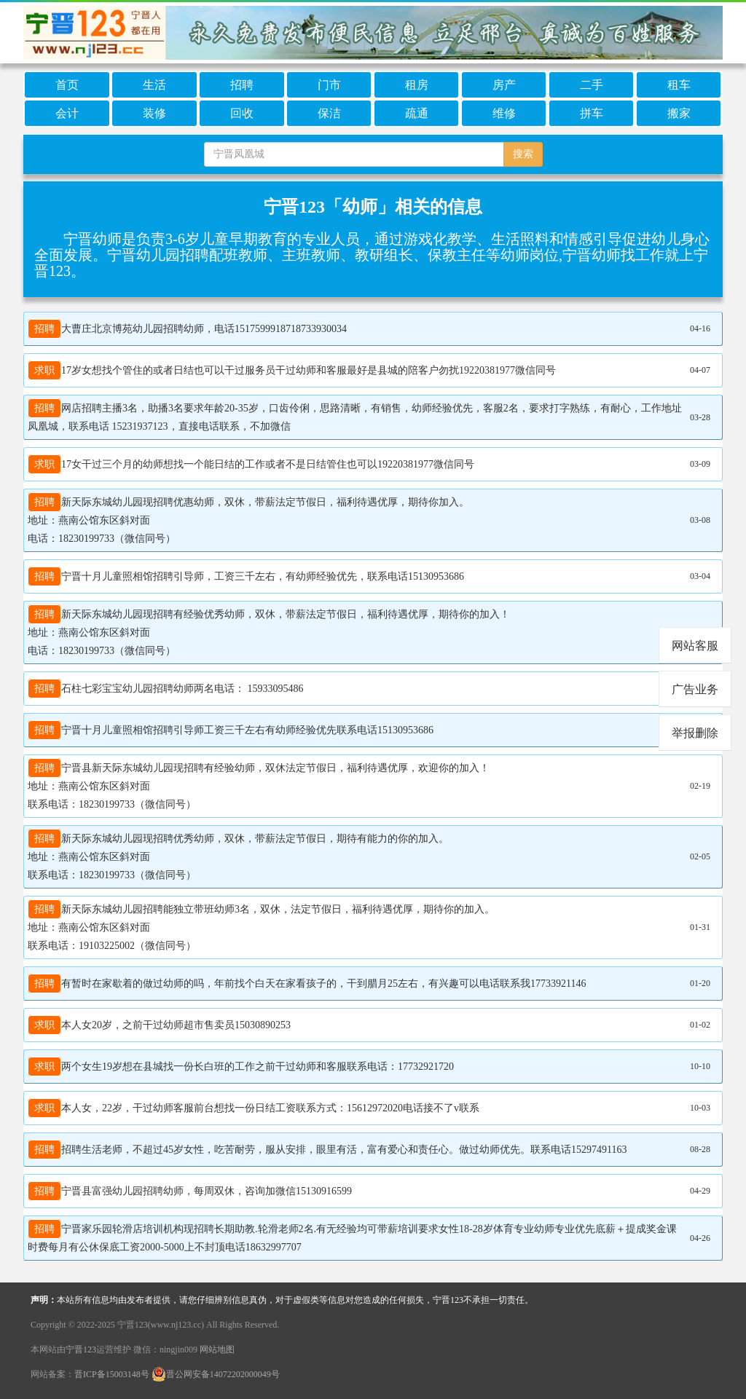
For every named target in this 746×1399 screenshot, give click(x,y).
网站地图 (217, 1349)
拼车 (591, 113)
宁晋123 (81, 1349)
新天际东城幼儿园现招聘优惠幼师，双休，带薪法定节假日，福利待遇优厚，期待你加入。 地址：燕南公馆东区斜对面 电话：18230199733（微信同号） (248, 518)
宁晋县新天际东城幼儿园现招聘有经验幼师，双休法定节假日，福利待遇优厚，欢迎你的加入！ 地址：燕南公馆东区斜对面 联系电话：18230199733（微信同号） (259, 784)
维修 (504, 113)
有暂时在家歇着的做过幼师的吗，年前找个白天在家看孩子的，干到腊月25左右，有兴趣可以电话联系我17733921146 (307, 983)
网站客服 (695, 645)
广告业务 (695, 689)
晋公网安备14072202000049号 (216, 1374)
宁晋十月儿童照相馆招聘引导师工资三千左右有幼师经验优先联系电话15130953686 (230, 730)
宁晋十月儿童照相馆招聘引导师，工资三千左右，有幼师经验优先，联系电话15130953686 (246, 576)
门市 (329, 85)
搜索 (523, 154)
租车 (679, 85)
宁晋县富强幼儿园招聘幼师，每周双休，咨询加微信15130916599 (190, 1191)
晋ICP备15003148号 (111, 1374)
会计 (67, 113)
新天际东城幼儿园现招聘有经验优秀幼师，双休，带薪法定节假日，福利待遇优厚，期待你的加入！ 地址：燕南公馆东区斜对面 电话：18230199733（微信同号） (269, 630)
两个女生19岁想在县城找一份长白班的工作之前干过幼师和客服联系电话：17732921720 (241, 1066)
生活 (154, 85)
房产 (504, 85)
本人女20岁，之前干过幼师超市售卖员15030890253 (159, 1025)
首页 (67, 85)
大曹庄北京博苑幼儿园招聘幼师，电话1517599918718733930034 (187, 329)
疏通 (416, 113)
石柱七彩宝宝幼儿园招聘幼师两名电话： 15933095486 (166, 688)
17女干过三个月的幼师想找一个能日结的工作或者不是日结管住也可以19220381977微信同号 (251, 464)
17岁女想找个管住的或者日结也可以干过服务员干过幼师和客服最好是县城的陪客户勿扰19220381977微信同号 (292, 370)
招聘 (242, 85)
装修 (154, 113)
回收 (242, 113)
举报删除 (695, 733)
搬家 (679, 113)
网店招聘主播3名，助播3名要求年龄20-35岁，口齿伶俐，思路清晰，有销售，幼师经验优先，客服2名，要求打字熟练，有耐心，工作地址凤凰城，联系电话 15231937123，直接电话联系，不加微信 (355, 415)
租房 (416, 85)
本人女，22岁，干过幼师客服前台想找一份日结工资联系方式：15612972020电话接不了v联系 (253, 1108)
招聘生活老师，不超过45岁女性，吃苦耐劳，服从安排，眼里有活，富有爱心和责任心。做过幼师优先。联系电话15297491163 (327, 1149)
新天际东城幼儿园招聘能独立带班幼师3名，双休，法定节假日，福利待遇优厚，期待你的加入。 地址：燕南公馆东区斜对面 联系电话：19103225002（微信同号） (261, 925)
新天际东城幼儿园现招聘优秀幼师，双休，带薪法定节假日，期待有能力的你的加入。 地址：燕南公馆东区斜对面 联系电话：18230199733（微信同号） (238, 854)
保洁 (329, 113)
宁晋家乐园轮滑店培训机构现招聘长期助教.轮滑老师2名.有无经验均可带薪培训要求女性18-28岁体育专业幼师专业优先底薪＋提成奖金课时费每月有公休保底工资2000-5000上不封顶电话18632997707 (352, 1236)
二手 (591, 85)
